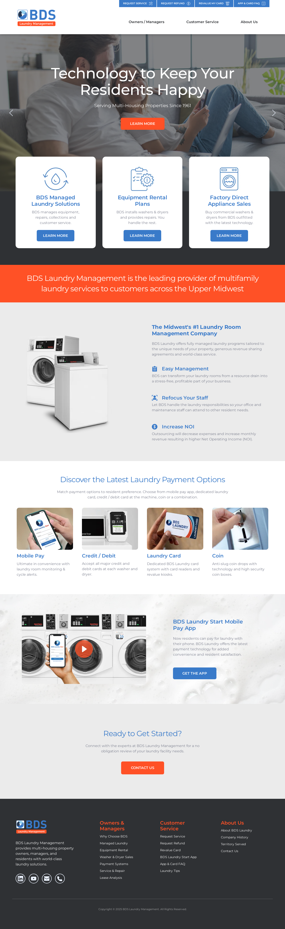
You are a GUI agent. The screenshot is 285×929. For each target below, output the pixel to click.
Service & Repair (112, 871)
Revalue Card (170, 850)
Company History (234, 837)
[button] (84, 649)
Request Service (172, 836)
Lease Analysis (111, 878)
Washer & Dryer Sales (116, 857)
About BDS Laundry (236, 830)
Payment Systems (114, 864)
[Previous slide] (11, 112)
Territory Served (233, 844)
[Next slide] (273, 112)
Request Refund (172, 843)
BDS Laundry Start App (178, 857)
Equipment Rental (114, 850)
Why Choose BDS (114, 836)
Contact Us (229, 851)
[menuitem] (146, 22)
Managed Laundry (114, 843)
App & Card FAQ (172, 864)
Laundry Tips (170, 871)
